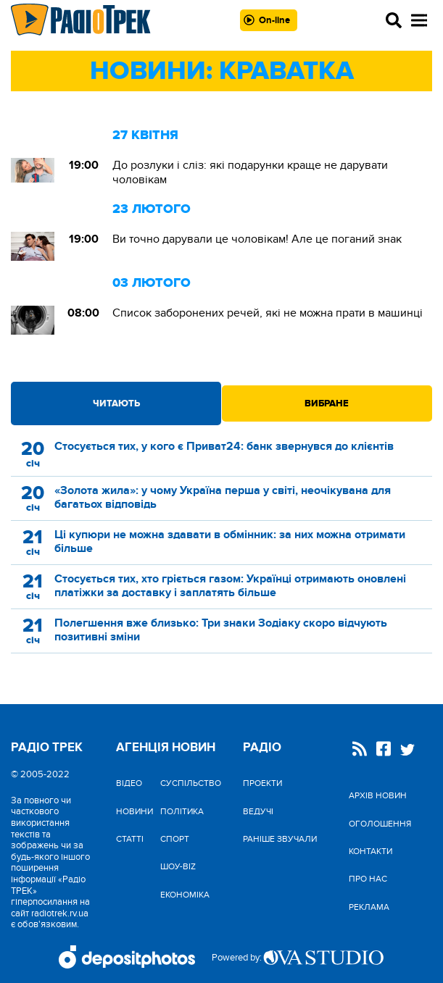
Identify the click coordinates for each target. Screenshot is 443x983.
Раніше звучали (280, 839)
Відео (129, 783)
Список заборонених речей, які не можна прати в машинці (267, 313)
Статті (130, 839)
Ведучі (258, 811)
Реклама (369, 907)
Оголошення (380, 824)
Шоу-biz (178, 866)
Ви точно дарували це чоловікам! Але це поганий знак (258, 239)
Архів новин (378, 795)
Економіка (185, 895)
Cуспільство (190, 783)
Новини (134, 811)
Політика (182, 811)
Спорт (174, 839)
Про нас (368, 879)
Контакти (370, 851)
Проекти (262, 783)
